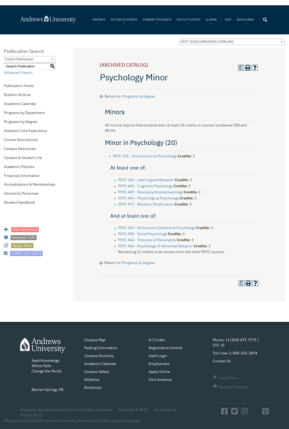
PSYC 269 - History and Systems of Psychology (156, 228)
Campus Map (94, 340)
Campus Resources (20, 149)
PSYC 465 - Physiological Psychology (148, 198)
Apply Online (159, 372)
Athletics (91, 380)
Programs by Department (24, 113)
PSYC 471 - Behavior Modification (146, 204)
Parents (98, 19)
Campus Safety (96, 372)
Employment (159, 364)
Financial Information (22, 176)
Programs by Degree (20, 122)
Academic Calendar (20, 104)
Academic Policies (19, 167)
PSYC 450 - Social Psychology (142, 234)
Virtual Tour (225, 378)
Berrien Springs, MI (48, 390)
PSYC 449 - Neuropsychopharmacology (150, 192)
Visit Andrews (160, 380)
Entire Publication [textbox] (19, 59)
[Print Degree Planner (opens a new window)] (241, 68)
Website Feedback (231, 387)
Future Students (123, 19)
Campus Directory (99, 356)
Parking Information (100, 348)
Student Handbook (19, 202)
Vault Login (158, 356)
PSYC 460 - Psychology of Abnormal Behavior (155, 246)
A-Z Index (157, 340)
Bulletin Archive (17, 95)
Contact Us (222, 361)
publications (19, 421)
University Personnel (21, 193)
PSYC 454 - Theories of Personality (147, 240)
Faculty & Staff (188, 19)
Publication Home (19, 86)
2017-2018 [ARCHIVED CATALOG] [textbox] (206, 42)
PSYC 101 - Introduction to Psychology (145, 156)
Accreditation (165, 410)
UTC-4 (218, 345)
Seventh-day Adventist (42, 410)
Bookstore (92, 388)
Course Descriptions (21, 140)
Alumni (211, 19)
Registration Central (165, 348)
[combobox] (232, 42)
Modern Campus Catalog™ (119, 421)
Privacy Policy (31, 415)
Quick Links (246, 19)
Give (228, 19)
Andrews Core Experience (25, 131)
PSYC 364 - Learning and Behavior (146, 180)
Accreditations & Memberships (29, 184)
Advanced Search (18, 73)
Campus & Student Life (23, 158)
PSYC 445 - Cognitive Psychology (145, 186)
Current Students (157, 19)
